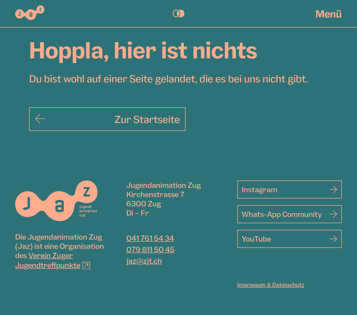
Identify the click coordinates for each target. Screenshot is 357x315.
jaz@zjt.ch (144, 261)
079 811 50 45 (150, 249)
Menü (329, 14)
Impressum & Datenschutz (270, 285)
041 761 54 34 (150, 238)
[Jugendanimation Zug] (56, 201)
